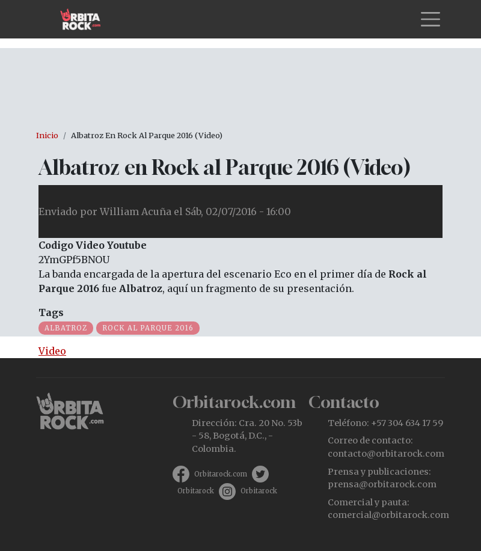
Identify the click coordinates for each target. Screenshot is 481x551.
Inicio (47, 135)
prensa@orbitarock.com (382, 484)
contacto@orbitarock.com (386, 453)
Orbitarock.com (220, 474)
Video (52, 351)
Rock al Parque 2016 (148, 328)
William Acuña (135, 211)
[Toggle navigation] (430, 19)
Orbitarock (195, 491)
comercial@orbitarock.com (388, 515)
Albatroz (65, 328)
